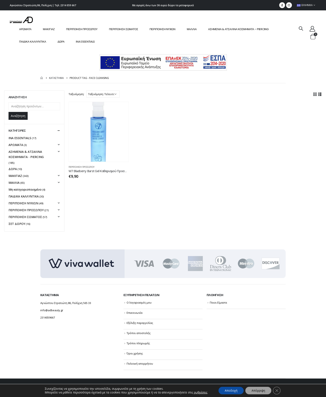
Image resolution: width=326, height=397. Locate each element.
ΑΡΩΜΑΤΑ (25, 29)
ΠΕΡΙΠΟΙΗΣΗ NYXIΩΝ (162, 29)
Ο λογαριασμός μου (139, 302)
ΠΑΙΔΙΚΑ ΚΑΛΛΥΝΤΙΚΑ (32, 42)
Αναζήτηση (18, 116)
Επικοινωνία (134, 313)
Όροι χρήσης (135, 353)
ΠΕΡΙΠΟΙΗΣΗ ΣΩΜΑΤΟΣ (123, 29)
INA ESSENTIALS (85, 42)
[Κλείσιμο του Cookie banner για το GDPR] (276, 390)
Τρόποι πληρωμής (138, 343)
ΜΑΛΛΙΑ (192, 29)
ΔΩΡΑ (61, 42)
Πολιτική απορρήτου (140, 363)
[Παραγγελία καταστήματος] (103, 94)
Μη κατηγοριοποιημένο (25, 189)
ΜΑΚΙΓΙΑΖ (49, 29)
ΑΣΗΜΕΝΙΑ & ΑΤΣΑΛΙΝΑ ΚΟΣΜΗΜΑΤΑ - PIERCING (26, 154)
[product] (99, 132)
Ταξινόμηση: (76, 94)
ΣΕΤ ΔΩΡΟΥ (17, 224)
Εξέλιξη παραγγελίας (140, 323)
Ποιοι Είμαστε (218, 302)
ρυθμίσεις (200, 392)
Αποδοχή (231, 390)
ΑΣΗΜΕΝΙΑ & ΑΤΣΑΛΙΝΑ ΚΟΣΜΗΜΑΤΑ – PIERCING (238, 29)
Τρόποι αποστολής (139, 333)
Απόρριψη (258, 390)
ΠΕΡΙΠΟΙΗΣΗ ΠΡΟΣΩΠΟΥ (82, 29)
